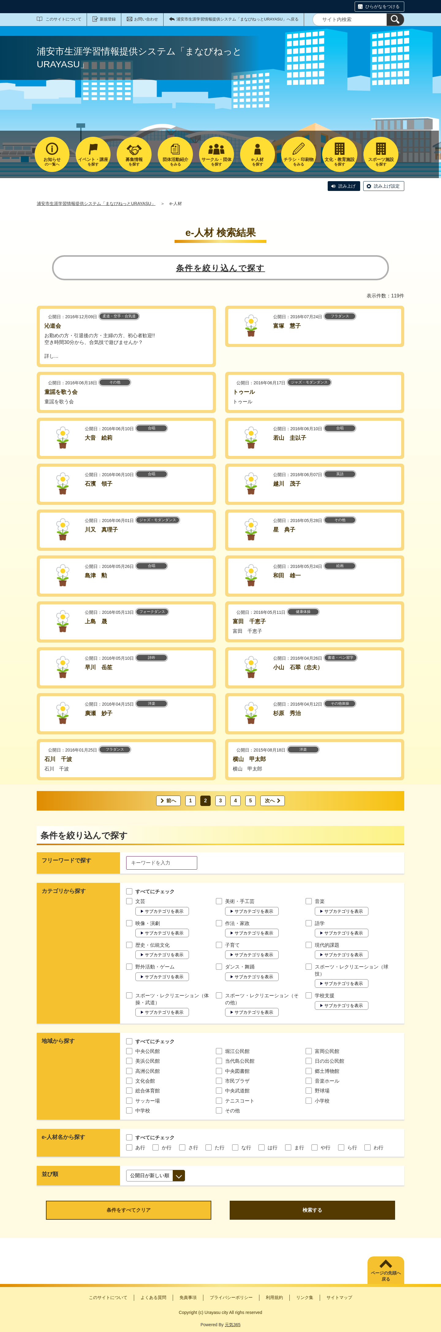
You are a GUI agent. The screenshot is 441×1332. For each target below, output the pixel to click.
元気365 (232, 1324)
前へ (171, 800)
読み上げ (347, 186)
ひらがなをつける (382, 6)
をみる (175, 161)
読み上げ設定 (387, 186)
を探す (93, 161)
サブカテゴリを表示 (164, 911)
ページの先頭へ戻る (386, 1276)
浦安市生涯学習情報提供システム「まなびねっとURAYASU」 (96, 203)
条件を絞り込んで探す (220, 268)
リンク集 (304, 1297)
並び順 (50, 1174)
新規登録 (108, 19)
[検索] (395, 19)
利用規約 (274, 1297)
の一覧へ (52, 161)
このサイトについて (63, 19)
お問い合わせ (146, 19)
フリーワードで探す (66, 860)
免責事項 (188, 1297)
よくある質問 (153, 1297)
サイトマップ (339, 1297)
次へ (270, 800)
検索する (312, 1210)
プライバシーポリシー (231, 1297)
